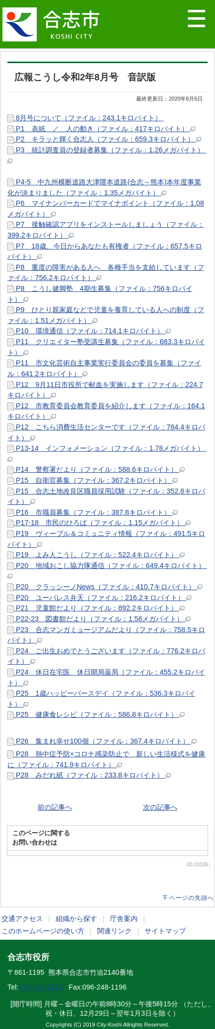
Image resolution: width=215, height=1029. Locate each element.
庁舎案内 (124, 919)
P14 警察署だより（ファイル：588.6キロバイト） (95, 469)
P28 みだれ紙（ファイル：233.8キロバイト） (89, 775)
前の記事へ (54, 807)
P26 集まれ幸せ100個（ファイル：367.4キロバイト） (101, 741)
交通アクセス (22, 919)
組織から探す (76, 919)
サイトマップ (165, 931)
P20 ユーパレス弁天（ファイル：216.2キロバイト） (99, 598)
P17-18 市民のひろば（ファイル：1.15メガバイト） (98, 523)
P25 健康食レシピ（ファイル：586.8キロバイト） (95, 714)
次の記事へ (160, 807)
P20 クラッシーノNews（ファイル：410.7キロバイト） (104, 587)
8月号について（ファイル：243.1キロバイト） (85, 118)
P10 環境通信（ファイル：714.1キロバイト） (89, 331)
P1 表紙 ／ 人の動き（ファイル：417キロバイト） (101, 129)
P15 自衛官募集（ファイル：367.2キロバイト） (92, 480)
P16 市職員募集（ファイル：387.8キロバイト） (92, 512)
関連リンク (114, 931)
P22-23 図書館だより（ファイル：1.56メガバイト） (98, 619)
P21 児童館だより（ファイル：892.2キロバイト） (95, 608)
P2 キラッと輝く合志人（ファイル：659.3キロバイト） (104, 139)
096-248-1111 (40, 987)
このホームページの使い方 (42, 931)
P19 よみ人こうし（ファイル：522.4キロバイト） (95, 555)
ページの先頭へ (191, 898)
